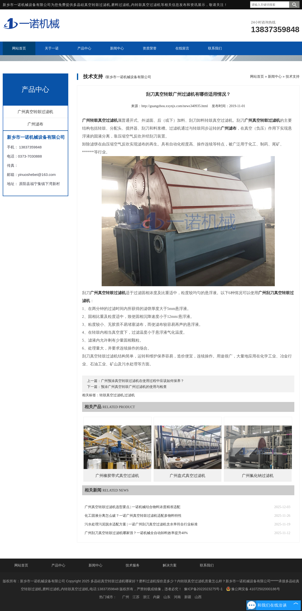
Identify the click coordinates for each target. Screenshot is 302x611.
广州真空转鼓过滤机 (35, 112)
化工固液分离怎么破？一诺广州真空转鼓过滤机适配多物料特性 (133, 515)
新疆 (187, 597)
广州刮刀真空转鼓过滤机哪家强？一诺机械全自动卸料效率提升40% (136, 533)
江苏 (136, 597)
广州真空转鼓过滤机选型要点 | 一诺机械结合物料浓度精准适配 (133, 507)
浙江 (146, 597)
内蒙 (156, 597)
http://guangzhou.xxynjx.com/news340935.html (174, 106)
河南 (177, 597)
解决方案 (170, 565)
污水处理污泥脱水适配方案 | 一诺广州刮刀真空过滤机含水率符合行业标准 (141, 524)
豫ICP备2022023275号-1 (203, 589)
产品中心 (58, 565)
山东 (166, 597)
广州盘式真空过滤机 (187, 475)
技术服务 (132, 565)
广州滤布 (35, 124)
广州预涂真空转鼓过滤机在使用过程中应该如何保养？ (142, 381)
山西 (198, 597)
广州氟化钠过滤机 (258, 475)
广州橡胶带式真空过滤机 (117, 475)
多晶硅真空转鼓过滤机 (91, 5)
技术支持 (293, 76)
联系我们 (207, 565)
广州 (125, 597)
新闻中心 (275, 76)
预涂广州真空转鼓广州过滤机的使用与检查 (134, 387)
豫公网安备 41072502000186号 (253, 589)
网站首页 (257, 76)
